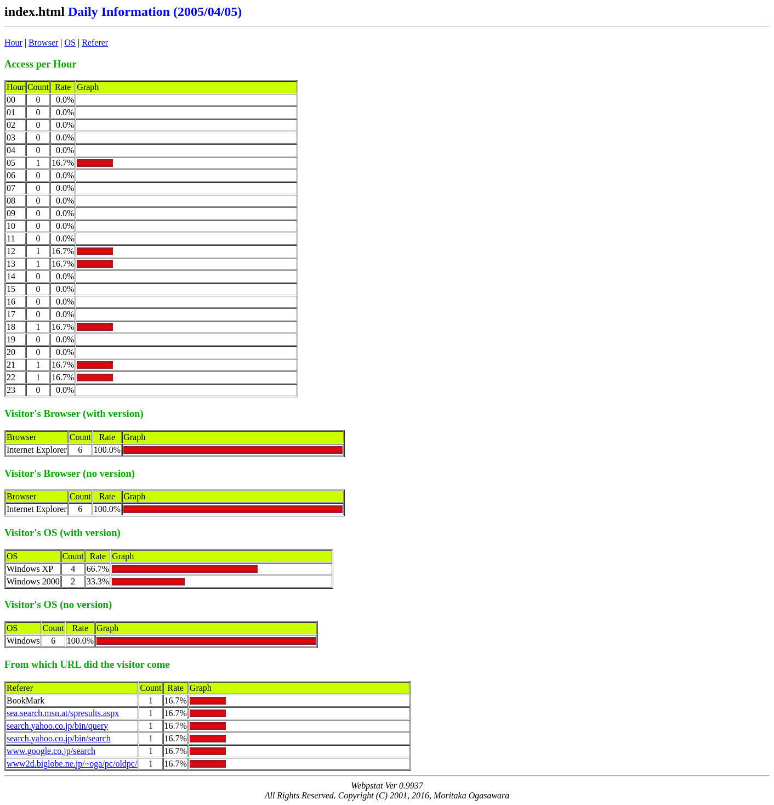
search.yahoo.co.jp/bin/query (57, 725)
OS (70, 42)
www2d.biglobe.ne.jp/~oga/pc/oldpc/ (72, 763)
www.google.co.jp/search (51, 751)
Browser (43, 42)
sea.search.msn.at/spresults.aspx (63, 713)
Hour (13, 42)
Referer (95, 42)
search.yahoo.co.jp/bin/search (59, 738)
